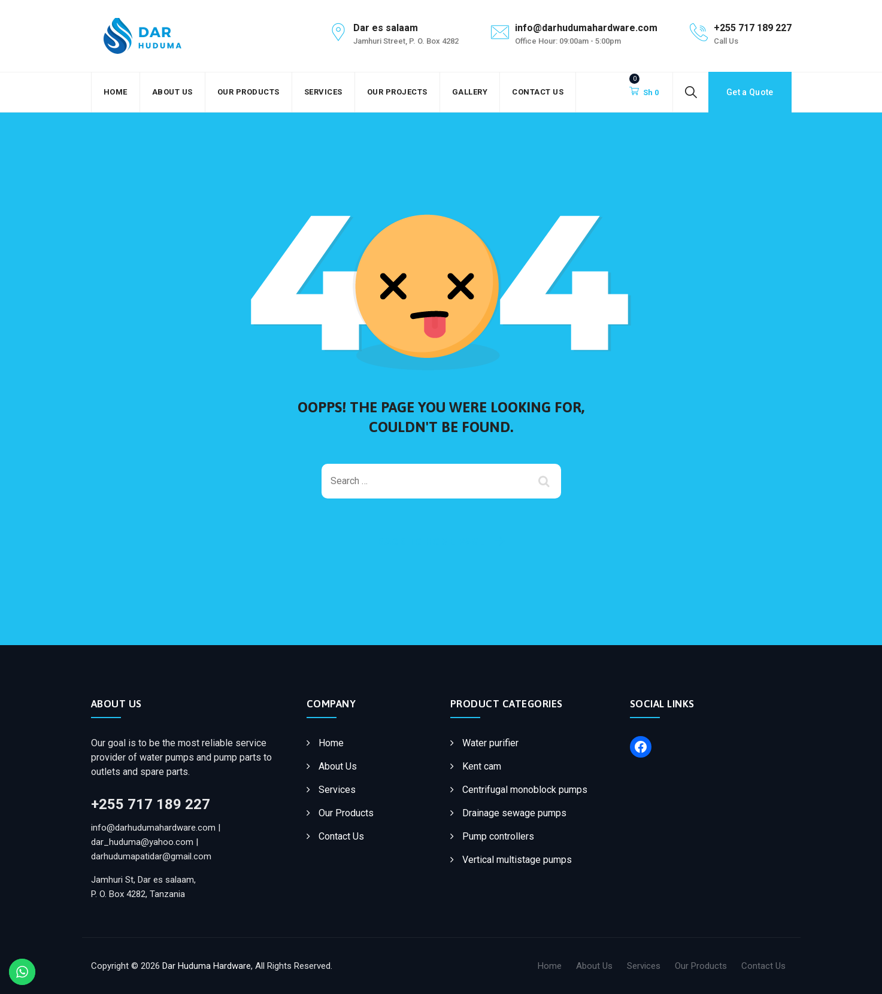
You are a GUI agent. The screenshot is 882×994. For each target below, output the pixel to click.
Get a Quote (749, 92)
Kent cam (481, 766)
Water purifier (490, 743)
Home (116, 91)
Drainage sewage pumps (514, 813)
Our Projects (397, 91)
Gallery (470, 91)
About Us (172, 91)
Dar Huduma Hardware (206, 965)
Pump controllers (498, 836)
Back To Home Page (431, 542)
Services (323, 91)
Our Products (248, 91)
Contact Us (537, 91)
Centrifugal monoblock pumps (524, 789)
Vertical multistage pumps (517, 859)
